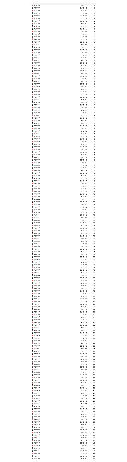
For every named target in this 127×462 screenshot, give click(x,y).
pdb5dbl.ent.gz (37, 86)
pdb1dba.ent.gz (37, 130)
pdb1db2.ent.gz (37, 219)
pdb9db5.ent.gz (37, 209)
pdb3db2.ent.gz (37, 264)
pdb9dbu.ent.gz (37, 29)
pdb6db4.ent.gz (37, 92)
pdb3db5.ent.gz (37, 65)
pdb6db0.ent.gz (37, 223)
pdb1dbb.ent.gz (37, 134)
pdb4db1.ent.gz (37, 395)
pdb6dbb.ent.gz (37, 401)
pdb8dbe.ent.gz (37, 332)
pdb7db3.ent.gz (37, 152)
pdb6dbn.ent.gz (37, 96)
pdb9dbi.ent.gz (37, 343)
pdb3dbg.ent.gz (37, 235)
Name (35, 3)
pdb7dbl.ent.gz (37, 335)
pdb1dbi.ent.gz (37, 63)
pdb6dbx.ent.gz (37, 369)
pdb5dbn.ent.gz (37, 451)
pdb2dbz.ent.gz (37, 207)
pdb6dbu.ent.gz (37, 361)
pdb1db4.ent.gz (37, 10)
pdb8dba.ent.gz (37, 458)
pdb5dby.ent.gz (37, 296)
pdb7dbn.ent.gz (37, 443)
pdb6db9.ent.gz (37, 188)
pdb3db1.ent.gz (37, 262)
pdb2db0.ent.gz (37, 149)
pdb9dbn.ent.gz (37, 286)
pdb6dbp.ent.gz (37, 24)
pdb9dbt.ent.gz (37, 372)
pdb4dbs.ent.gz (37, 214)
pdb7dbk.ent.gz (37, 450)
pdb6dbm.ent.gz (37, 84)
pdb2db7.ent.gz (37, 7)
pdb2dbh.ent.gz (37, 406)
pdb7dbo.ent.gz (37, 26)
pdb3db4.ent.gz (37, 94)
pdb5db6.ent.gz (37, 118)
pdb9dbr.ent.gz (37, 141)
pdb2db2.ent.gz (37, 422)
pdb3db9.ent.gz (37, 47)
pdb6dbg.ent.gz (37, 382)
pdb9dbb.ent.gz (37, 42)
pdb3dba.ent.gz (37, 110)
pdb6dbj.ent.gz (37, 358)
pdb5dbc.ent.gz (37, 123)
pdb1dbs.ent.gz (37, 44)
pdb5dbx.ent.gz (37, 298)
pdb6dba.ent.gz (37, 230)
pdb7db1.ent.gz (37, 159)
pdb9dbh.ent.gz (37, 345)
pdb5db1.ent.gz (37, 162)
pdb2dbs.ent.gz (37, 16)
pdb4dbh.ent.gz (37, 181)
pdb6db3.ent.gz (37, 89)
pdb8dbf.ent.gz (37, 419)
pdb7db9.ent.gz (37, 367)
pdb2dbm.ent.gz (37, 353)
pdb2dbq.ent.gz (37, 117)
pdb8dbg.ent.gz (37, 324)
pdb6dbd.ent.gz (37, 306)
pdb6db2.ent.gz (37, 107)
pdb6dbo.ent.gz (37, 359)
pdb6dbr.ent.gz (37, 364)
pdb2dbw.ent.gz (37, 280)
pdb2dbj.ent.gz (37, 424)
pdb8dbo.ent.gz (37, 330)
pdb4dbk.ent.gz (37, 57)
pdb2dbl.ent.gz (37, 131)
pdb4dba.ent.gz (37, 222)
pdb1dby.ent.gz (37, 447)
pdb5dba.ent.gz (37, 128)
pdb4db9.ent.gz (37, 282)
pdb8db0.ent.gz (37, 413)
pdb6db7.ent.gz (37, 251)
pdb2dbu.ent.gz (37, 267)
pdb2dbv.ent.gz (37, 311)
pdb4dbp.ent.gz (37, 346)
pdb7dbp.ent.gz (37, 333)
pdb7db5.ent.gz (37, 196)
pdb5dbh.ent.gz (37, 71)
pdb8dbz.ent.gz (37, 248)
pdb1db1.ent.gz (37, 52)
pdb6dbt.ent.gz (37, 388)
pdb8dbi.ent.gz (37, 325)
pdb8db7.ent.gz (37, 295)
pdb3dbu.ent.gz (37, 67)
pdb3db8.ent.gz (37, 55)
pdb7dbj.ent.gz (37, 379)
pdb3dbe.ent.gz (37, 75)
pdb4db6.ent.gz (37, 28)
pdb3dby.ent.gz (37, 456)
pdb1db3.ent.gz (37, 102)
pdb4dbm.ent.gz (37, 278)
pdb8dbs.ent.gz (37, 435)
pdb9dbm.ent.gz (37, 275)
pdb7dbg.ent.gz (37, 312)
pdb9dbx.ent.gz (37, 354)
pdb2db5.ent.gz (37, 427)
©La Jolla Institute (92, 460)
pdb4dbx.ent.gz (37, 194)
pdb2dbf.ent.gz (37, 398)
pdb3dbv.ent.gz (37, 304)
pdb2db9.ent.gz (37, 448)
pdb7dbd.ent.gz (37, 366)
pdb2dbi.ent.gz (37, 143)
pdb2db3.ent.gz (37, 341)
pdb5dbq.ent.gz (37, 39)
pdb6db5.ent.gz (37, 244)
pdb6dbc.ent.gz (37, 81)
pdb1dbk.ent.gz (37, 133)
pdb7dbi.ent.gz (37, 337)
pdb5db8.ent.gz (37, 120)
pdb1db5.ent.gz (37, 8)
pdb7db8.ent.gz (37, 293)
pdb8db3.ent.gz (37, 426)
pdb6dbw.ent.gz (37, 374)
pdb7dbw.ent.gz (37, 316)
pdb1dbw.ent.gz (37, 50)
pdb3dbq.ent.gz (37, 58)
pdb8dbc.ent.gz (37, 317)
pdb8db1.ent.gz (37, 396)
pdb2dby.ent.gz (37, 115)
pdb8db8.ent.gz (37, 288)
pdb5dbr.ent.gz (37, 15)
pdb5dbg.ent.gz (37, 233)
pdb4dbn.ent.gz (37, 269)
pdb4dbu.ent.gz (37, 201)
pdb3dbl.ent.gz (37, 432)
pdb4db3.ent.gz (37, 202)
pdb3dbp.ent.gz (37, 186)
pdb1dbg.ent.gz (37, 175)
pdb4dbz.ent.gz (37, 157)
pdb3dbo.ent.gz (37, 23)
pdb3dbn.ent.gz (37, 204)
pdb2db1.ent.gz (37, 421)
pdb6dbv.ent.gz (37, 387)
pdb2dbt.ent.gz (37, 189)
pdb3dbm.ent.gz (37, 155)
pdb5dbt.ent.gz (37, 362)
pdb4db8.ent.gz (37, 246)
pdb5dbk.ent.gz (37, 217)
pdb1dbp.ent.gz (37, 105)
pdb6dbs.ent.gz (37, 403)
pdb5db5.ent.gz (37, 380)
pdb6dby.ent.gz (37, 73)
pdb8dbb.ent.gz (37, 227)
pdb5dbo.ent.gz (37, 383)
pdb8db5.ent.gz (37, 322)
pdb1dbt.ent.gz (37, 210)
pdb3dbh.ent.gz (37, 434)
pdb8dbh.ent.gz (37, 411)
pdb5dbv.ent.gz (37, 299)
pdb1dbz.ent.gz (37, 291)
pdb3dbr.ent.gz (37, 429)
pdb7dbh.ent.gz (37, 285)
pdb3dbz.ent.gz (37, 164)
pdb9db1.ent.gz (37, 78)
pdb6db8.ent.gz (37, 193)
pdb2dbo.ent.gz (37, 13)
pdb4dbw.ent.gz (37, 220)
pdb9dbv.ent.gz (37, 34)
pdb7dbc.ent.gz (37, 371)
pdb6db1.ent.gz (37, 191)
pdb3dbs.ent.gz (37, 243)
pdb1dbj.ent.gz (37, 136)
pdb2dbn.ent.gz (37, 146)
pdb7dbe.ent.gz (37, 314)
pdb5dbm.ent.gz (37, 231)
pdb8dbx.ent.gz (37, 351)
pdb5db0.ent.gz (37, 173)
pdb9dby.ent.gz (37, 338)
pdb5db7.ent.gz (37, 125)
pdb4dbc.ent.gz (37, 238)
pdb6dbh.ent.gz (37, 270)
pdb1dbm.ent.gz (37, 138)
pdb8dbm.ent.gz (37, 409)
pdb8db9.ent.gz (37, 283)
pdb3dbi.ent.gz (37, 240)
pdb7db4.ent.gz (37, 168)
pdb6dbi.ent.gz (37, 385)
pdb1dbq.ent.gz (37, 185)
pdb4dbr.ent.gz (37, 241)
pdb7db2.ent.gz (37, 172)
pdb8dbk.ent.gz (37, 327)
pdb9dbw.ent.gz (37, 33)
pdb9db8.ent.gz (37, 41)
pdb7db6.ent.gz (37, 256)
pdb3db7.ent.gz (37, 20)
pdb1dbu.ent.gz (37, 18)
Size (94, 3)
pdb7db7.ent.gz (37, 265)
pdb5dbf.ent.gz (37, 228)
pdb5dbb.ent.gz (37, 126)
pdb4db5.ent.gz (37, 68)
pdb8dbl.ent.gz (37, 320)
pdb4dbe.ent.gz (37, 139)
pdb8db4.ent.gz (37, 340)
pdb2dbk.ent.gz (37, 393)
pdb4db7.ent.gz (37, 261)
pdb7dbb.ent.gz (37, 440)
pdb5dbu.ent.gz (37, 453)
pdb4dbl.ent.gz (37, 455)
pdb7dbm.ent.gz (37, 442)
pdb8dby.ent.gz (37, 348)
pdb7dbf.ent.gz (37, 83)
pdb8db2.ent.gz (37, 12)
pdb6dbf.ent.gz (37, 259)
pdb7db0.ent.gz (37, 178)
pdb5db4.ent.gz (37, 112)
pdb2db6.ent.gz (37, 377)
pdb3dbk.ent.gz (37, 104)
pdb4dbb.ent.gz (37, 151)
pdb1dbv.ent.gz (37, 307)
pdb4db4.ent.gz (37, 257)
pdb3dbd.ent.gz (37, 54)
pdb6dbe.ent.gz (37, 206)
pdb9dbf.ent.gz (37, 199)
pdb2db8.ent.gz (37, 408)
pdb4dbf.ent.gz (37, 165)
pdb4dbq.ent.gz (37, 254)
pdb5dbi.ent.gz (37, 225)
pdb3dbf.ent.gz (37, 62)
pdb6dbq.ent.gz (37, 392)
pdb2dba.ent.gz (37, 438)
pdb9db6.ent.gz (37, 430)
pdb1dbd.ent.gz (37, 21)
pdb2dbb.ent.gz (37, 79)
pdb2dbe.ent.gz (37, 5)
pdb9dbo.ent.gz (37, 183)
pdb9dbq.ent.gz (37, 301)
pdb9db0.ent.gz (37, 400)
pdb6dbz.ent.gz (37, 180)
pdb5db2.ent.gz (37, 170)
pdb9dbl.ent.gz (37, 277)
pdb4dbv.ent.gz (37, 309)
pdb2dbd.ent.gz (37, 417)
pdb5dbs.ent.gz (37, 113)
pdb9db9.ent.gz (37, 36)
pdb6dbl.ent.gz (37, 390)
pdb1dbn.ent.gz (37, 154)
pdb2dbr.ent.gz (37, 350)
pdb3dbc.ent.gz (37, 60)
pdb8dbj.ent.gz (37, 414)
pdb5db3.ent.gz (37, 167)
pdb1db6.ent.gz (37, 215)
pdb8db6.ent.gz (37, 290)
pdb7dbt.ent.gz (37, 88)
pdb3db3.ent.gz (37, 97)
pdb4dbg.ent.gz (37, 147)
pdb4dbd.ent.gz (37, 31)
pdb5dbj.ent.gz (37, 445)
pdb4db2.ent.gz (37, 356)
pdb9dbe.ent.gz (37, 91)
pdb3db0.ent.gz (37, 49)
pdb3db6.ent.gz (37, 76)
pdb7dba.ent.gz (37, 375)
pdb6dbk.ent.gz (37, 99)
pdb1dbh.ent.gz (37, 109)
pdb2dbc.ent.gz (37, 437)
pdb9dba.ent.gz (37, 37)
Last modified (84, 3)
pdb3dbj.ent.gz (37, 303)
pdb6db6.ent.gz (37, 144)
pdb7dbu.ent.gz (37, 212)
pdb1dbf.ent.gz (37, 249)
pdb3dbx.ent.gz (37, 236)
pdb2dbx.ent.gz (37, 272)
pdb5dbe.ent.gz (37, 70)
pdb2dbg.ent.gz (37, 416)
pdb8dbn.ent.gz (37, 319)
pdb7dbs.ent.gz (37, 160)
